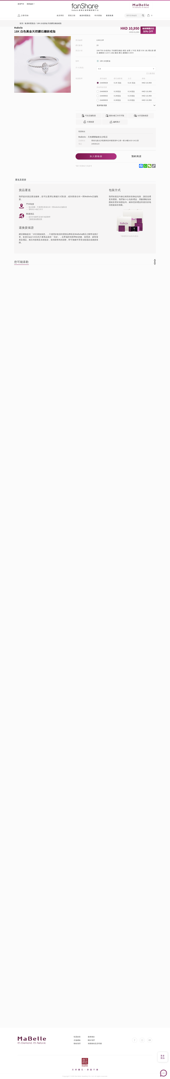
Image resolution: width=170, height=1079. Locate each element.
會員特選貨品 (85, 15)
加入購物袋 (95, 156)
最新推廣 (109, 15)
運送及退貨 (20, 180)
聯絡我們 (77, 1043)
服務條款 (91, 1037)
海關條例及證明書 (95, 1043)
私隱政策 (77, 1037)
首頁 (21, 23)
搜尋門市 (21, 4)
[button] (155, 262)
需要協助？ (31, 4)
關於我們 (91, 1040)
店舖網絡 (77, 1040)
